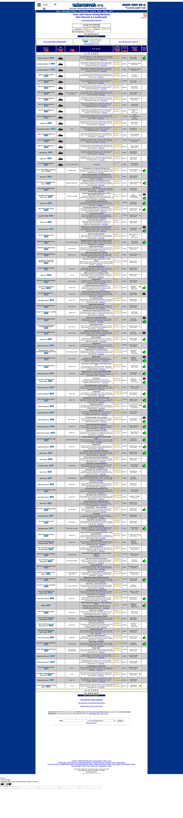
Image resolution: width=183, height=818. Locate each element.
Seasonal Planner (100, 764)
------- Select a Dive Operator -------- (80, 36)
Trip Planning (83, 11)
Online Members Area (85, 761)
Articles (93, 11)
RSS (84, 766)
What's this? (144, 17)
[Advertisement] (91, 742)
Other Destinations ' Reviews (128, 42)
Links (109, 766)
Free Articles (117, 764)
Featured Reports (98, 762)
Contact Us (102, 766)
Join (109, 761)
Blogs (105, 11)
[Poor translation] (8, 784)
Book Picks (126, 764)
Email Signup (126, 4)
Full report (103, 59)
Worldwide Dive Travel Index (98, 713)
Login (140, 4)
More (111, 11)
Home (58, 11)
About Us (94, 766)
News (99, 11)
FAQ (88, 766)
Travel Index (62, 762)
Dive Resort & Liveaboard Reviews (79, 762)
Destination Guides (69, 11)
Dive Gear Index (53, 764)
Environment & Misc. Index (84, 764)
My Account (98, 761)
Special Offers (76, 766)
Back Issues (120, 762)
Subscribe (134, 4)
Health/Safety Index (67, 764)
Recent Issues (110, 762)
